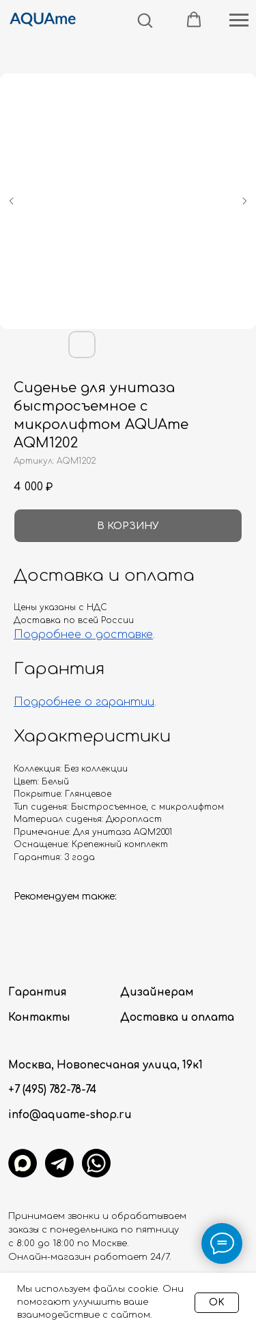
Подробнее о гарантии (84, 702)
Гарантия (37, 992)
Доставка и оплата (177, 1018)
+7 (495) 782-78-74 (52, 1090)
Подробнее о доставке (83, 635)
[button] (145, 20)
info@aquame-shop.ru (70, 1115)
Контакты (39, 1018)
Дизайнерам (157, 992)
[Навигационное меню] (238, 20)
